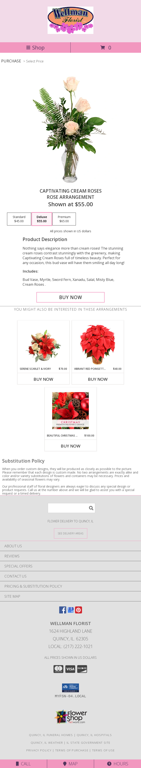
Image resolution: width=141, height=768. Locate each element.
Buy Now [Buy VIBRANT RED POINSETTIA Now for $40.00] (98, 379)
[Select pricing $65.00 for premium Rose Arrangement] (64, 219)
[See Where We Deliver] (70, 533)
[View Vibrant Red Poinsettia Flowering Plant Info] (97, 344)
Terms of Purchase (71, 750)
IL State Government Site (88, 743)
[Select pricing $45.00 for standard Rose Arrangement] (19, 219)
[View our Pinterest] (78, 612)
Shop (35, 47)
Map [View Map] (70, 764)
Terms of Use (103, 750)
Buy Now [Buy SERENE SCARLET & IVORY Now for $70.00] (43, 379)
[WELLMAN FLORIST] (71, 31)
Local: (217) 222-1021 (70, 646)
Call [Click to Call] (23, 764)
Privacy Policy (39, 750)
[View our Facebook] (62, 612)
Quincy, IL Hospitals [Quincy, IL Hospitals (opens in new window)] (94, 735)
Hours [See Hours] (117, 764)
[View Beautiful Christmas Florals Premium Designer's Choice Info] (70, 410)
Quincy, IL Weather (47, 743)
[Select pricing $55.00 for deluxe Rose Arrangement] (42, 219)
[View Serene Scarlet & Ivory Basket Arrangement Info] (43, 344)
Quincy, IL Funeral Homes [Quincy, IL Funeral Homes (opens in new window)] (51, 735)
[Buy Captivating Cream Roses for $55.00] (70, 297)
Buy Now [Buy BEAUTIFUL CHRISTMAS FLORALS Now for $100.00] (70, 446)
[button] (70, 687)
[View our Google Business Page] (70, 612)
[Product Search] (71, 508)
